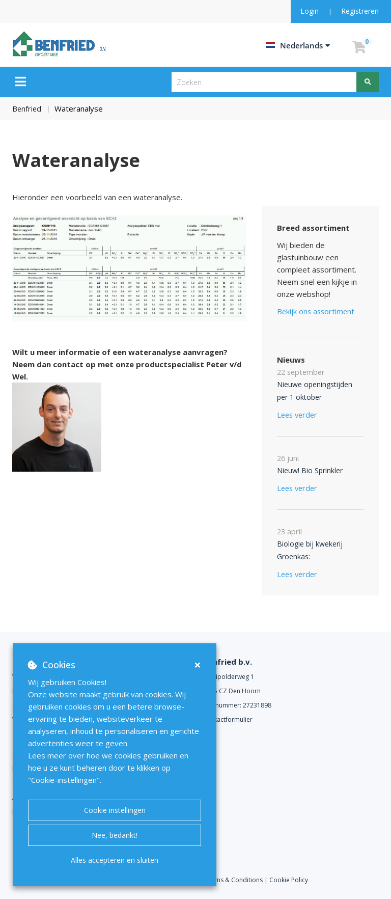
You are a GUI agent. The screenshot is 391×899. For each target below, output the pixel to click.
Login (310, 11)
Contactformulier (228, 719)
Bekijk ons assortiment (317, 311)
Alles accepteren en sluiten (114, 860)
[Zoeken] (367, 82)
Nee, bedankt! (114, 835)
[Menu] (20, 81)
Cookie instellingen (115, 810)
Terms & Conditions (234, 880)
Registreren (360, 11)
